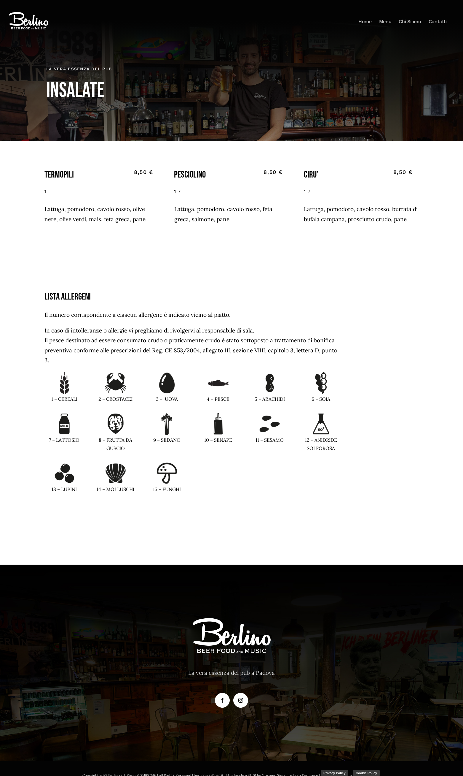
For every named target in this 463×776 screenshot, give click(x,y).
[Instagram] (240, 700)
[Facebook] (222, 700)
